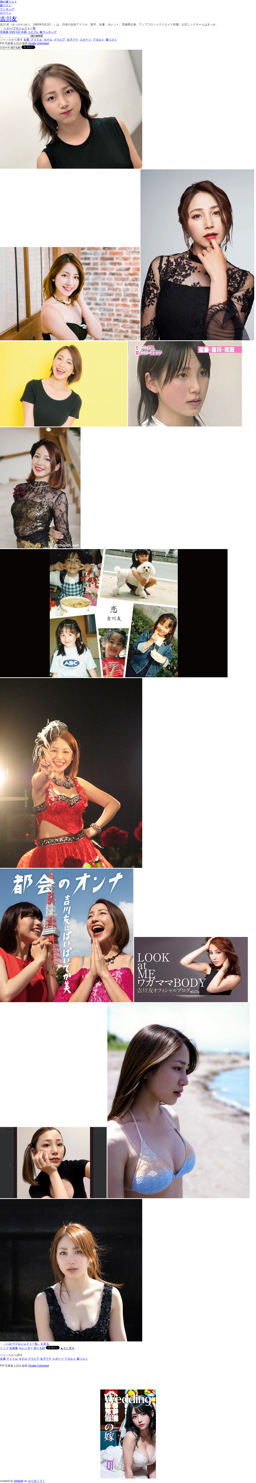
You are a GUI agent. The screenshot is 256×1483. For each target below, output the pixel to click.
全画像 (13, 1348)
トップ (4, 1348)
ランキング (7, 9)
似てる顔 (15, 47)
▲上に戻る (67, 1348)
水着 (24, 31)
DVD (12, 31)
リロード (5, 47)
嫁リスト (5, 5)
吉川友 (8, 18)
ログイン (5, 12)
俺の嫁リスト (8, 1)
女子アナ (72, 39)
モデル (48, 39)
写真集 (4, 31)
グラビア (59, 39)
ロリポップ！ (36, 1480)
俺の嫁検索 (37, 36)
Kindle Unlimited (38, 43)
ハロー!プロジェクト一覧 (20, 28)
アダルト (98, 39)
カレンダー (26, 1348)
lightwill (18, 1480)
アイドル (36, 39)
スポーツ (85, 39)
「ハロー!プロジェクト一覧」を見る (26, 1343)
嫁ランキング (48, 31)
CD (18, 31)
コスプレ (33, 31)
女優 (26, 39)
